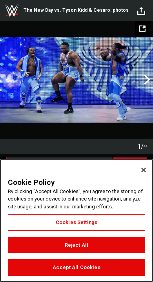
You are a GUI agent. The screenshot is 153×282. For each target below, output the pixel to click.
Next (146, 80)
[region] (76, 220)
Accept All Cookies (76, 267)
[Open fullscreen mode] (142, 28)
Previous (7, 80)
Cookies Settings (76, 222)
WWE (12, 10)
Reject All (76, 245)
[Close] (143, 170)
